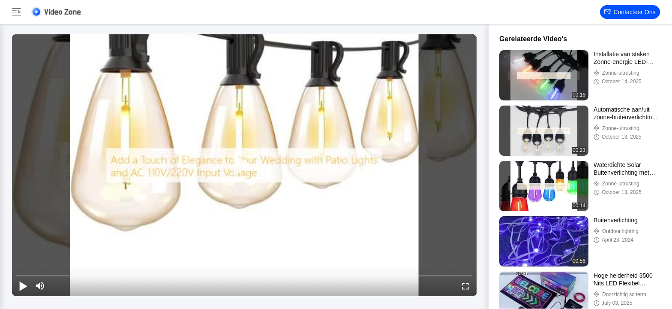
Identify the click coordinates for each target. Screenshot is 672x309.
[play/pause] (23, 285)
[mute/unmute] (40, 285)
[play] (244, 165)
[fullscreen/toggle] (465, 285)
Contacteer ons (629, 12)
